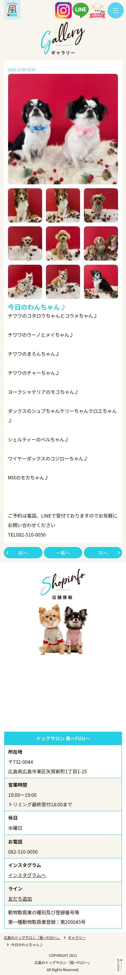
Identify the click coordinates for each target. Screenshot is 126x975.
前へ (23, 552)
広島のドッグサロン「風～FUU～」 (32, 937)
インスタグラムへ (27, 875)
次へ (103, 552)
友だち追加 (20, 898)
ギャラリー (77, 937)
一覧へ (63, 552)
